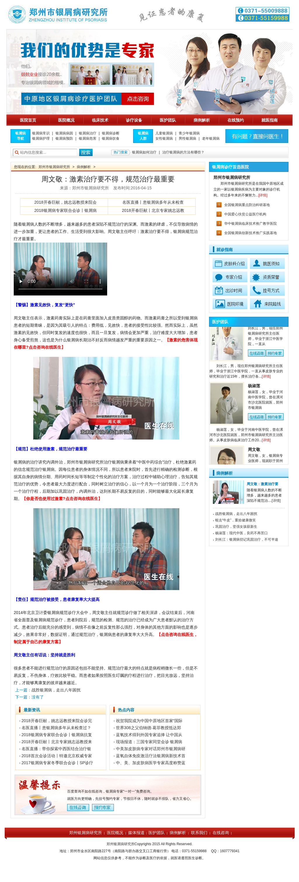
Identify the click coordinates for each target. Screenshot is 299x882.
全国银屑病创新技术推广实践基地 (250, 233)
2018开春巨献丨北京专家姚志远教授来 (57, 741)
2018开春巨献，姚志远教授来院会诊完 (57, 720)
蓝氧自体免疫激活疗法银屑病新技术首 (150, 755)
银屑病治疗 (87, 133)
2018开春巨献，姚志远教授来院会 (65, 202)
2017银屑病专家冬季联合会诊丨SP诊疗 (57, 762)
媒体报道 (136, 832)
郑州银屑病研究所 (85, 832)
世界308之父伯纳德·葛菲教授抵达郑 (148, 727)
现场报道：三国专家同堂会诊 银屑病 (149, 741)
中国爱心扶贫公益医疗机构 (245, 214)
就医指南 (269, 120)
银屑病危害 (87, 138)
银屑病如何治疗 (144, 152)
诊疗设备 (134, 120)
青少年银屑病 (189, 133)
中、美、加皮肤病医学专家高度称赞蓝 (150, 762)
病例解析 (202, 120)
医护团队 (168, 120)
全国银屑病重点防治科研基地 (247, 205)
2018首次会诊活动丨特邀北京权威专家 (57, 755)
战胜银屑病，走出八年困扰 (236, 514)
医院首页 (28, 120)
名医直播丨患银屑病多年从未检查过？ (56, 727)
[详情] (262, 195)
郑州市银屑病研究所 (54, 167)
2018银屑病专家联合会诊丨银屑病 (65, 210)
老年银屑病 (211, 138)
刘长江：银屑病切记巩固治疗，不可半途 (246, 539)
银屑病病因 (64, 133)
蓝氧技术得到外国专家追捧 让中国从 (149, 734)
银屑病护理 (41, 138)
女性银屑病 (164, 138)
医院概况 (66, 120)
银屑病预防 (64, 138)
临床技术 (100, 120)
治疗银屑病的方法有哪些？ (183, 152)
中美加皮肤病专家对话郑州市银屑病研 (150, 748)
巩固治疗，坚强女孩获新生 (236, 527)
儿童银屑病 (164, 133)
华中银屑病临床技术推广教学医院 (250, 224)
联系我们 (199, 832)
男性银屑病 (187, 138)
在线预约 (235, 120)
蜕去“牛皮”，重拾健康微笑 (235, 520)
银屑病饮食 (110, 138)
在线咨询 (221, 832)
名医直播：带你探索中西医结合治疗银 (56, 748)
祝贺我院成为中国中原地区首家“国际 (149, 720)
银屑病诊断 (110, 133)
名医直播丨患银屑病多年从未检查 (153, 202)
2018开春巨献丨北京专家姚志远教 (153, 210)
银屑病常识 (41, 133)
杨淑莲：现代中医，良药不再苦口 (241, 533)
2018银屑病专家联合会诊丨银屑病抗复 (57, 734)
